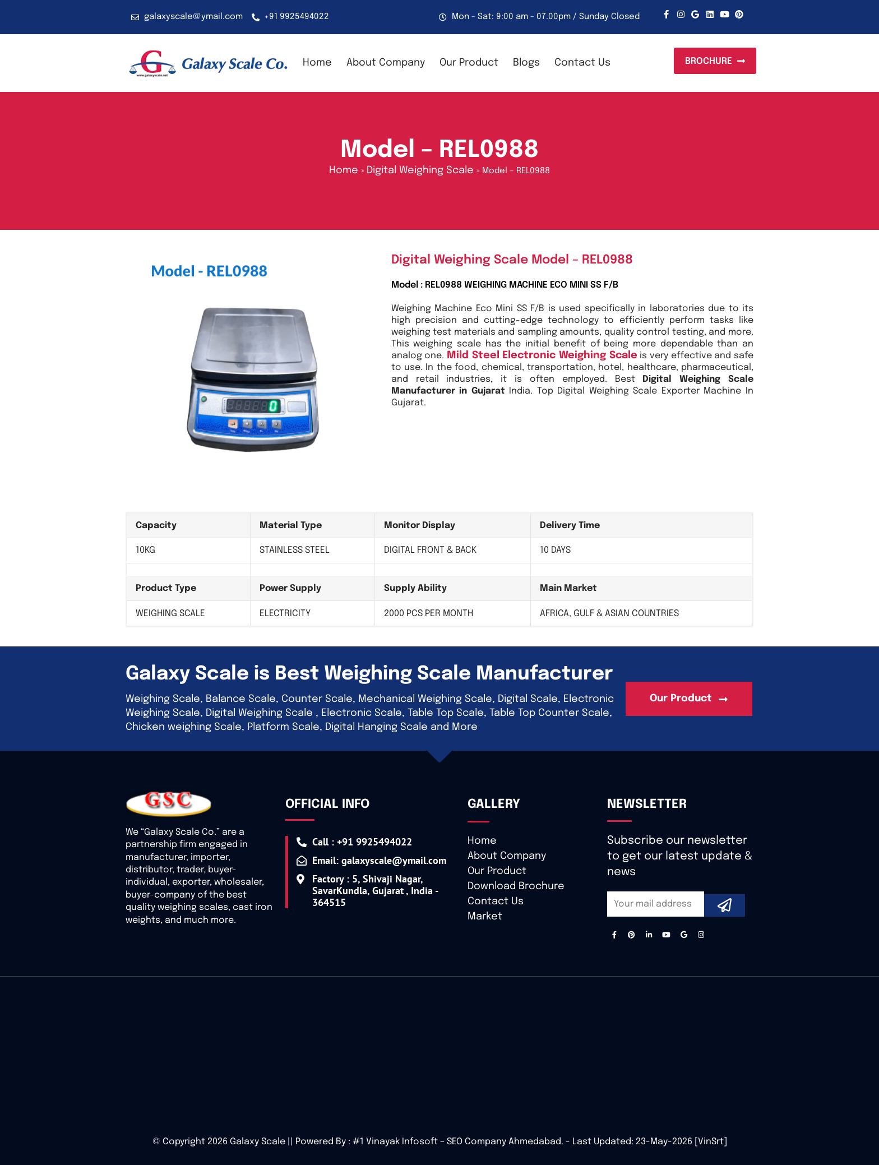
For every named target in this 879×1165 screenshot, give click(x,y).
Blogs (526, 63)
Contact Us (582, 63)
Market (485, 917)
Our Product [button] (469, 63)
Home (317, 63)
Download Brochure (516, 886)
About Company (385, 63)
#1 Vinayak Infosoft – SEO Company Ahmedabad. (458, 1141)
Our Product (497, 871)
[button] (715, 61)
